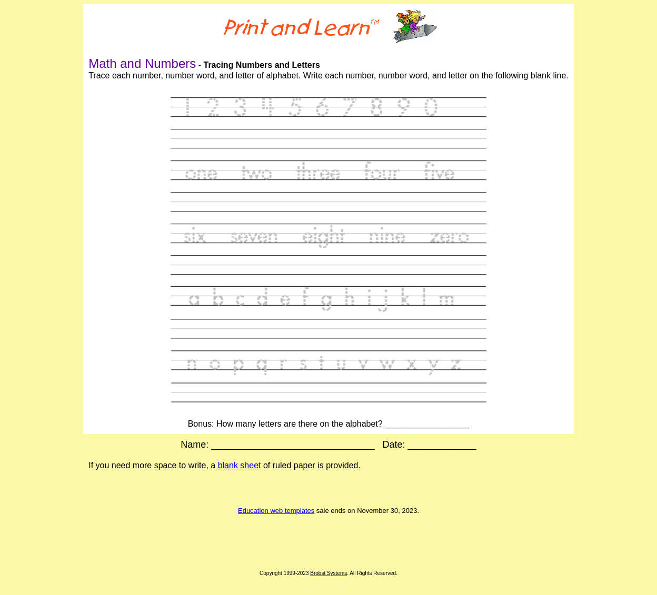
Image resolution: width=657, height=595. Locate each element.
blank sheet (239, 465)
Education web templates (276, 511)
